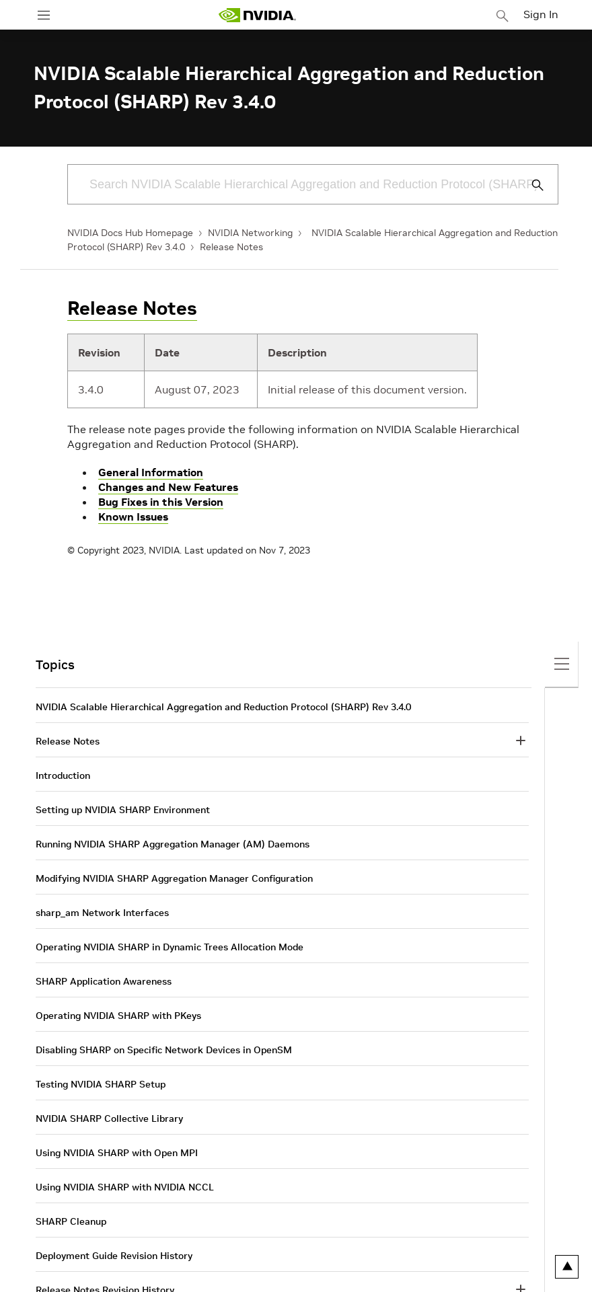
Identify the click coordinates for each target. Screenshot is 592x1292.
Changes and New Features (168, 487)
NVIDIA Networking (250, 233)
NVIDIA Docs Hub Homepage (130, 233)
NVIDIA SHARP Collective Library (109, 1118)
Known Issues (133, 516)
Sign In (540, 14)
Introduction (63, 775)
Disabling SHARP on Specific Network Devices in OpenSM (164, 1050)
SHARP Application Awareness (104, 981)
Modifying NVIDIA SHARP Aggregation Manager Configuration (174, 878)
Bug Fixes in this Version (160, 501)
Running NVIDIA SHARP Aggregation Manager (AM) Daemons (172, 844)
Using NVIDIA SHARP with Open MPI (117, 1153)
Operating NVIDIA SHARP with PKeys (118, 1016)
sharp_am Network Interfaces (102, 913)
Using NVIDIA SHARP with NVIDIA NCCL (125, 1187)
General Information (150, 472)
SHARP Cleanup (71, 1221)
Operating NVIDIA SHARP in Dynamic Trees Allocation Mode (169, 947)
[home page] (257, 15)
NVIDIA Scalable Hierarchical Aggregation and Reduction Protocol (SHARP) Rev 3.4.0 (223, 707)
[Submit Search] (530, 185)
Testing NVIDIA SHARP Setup (100, 1084)
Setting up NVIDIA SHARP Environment (123, 810)
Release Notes (231, 247)
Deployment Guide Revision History (114, 1256)
